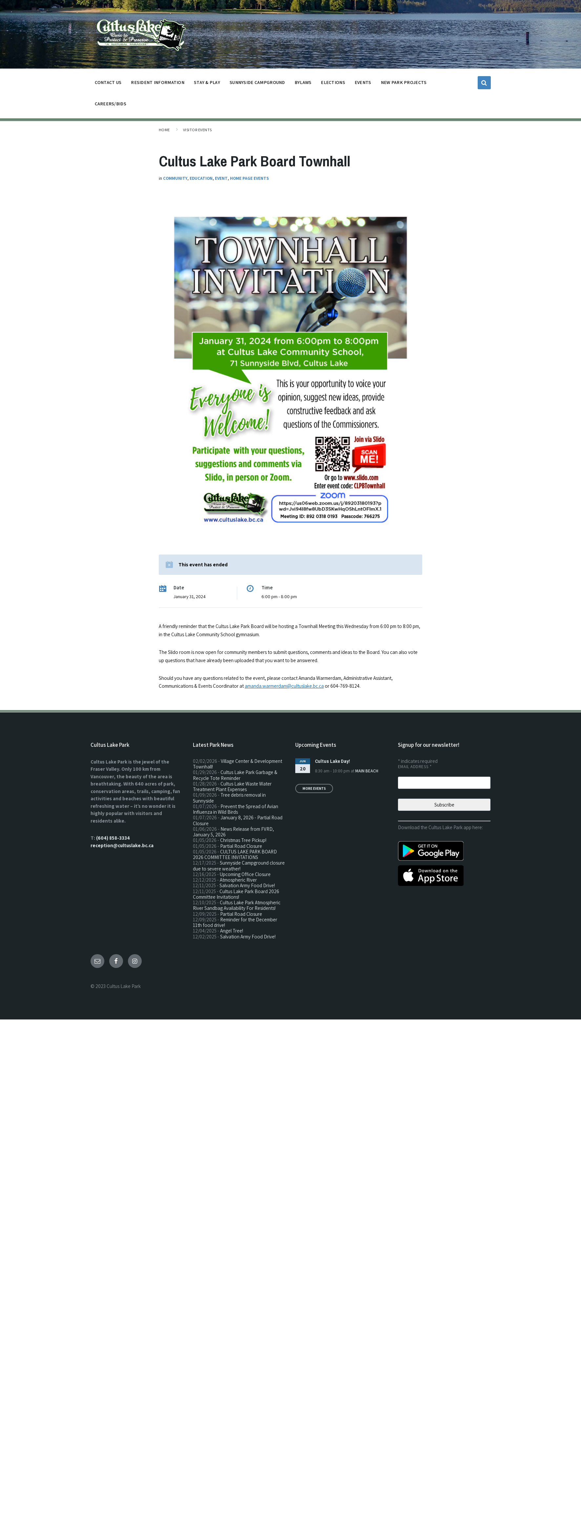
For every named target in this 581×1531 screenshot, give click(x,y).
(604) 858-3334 (113, 838)
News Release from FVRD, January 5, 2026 (233, 832)
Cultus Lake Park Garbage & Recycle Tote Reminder (235, 775)
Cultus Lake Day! (332, 761)
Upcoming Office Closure (245, 874)
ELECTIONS (333, 82)
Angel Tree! (231, 931)
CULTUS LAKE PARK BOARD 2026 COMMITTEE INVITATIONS (235, 854)
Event (221, 178)
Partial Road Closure (241, 846)
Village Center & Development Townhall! (237, 764)
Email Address (415, 766)
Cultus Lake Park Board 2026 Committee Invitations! (236, 894)
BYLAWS (303, 84)
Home (164, 129)
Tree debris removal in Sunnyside (229, 798)
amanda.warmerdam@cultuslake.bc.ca (284, 686)
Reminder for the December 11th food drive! (235, 922)
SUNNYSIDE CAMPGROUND (257, 84)
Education (201, 178)
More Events (314, 788)
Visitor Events (197, 129)
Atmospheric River (238, 880)
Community (175, 178)
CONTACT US (108, 84)
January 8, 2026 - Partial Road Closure (237, 820)
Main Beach (366, 771)
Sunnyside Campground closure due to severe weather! (239, 865)
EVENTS (363, 82)
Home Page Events (249, 178)
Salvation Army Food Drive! (247, 885)
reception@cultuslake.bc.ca (122, 845)
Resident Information (157, 84)
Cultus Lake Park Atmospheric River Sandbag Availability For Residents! (236, 905)
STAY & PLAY (207, 84)
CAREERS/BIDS (110, 104)
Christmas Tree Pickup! (243, 840)
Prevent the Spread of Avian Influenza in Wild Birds (235, 809)
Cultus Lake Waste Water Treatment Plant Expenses (232, 786)
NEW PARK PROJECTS (404, 84)
